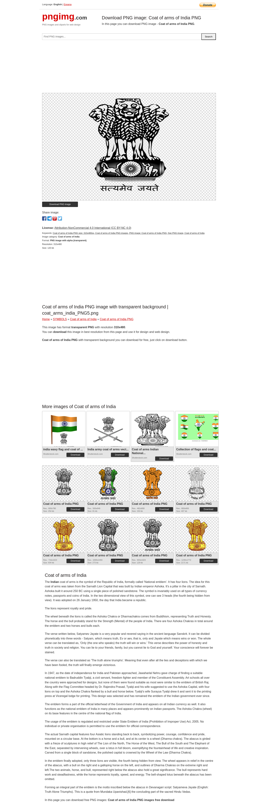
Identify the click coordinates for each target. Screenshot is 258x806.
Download (75, 455)
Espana (67, 4)
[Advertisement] (129, 68)
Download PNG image (60, 204)
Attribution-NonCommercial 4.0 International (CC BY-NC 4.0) (92, 227)
